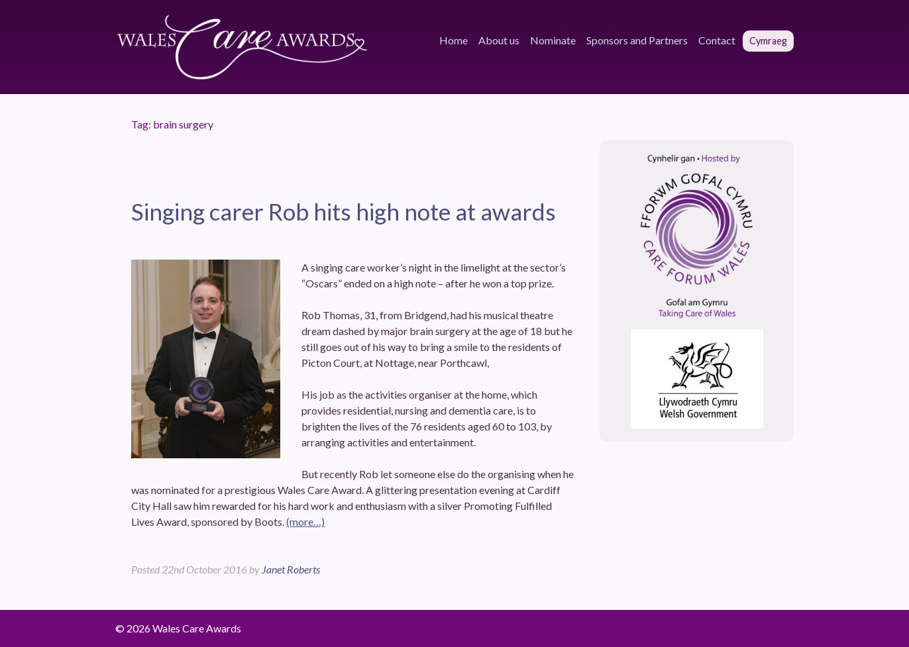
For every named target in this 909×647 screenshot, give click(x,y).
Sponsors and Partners (637, 40)
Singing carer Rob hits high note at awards (343, 211)
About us (498, 40)
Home (453, 40)
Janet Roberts (291, 569)
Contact (716, 40)
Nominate (553, 40)
